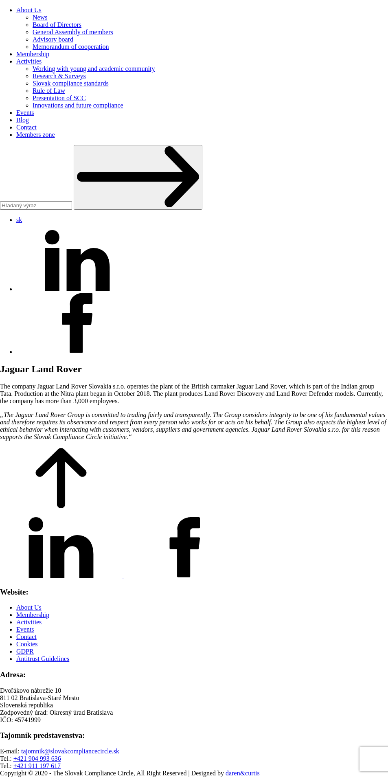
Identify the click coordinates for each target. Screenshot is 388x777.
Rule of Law (49, 90)
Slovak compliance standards (71, 83)
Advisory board (53, 39)
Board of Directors (57, 24)
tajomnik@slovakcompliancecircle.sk (70, 751)
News (40, 17)
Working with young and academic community (94, 68)
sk (19, 219)
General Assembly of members (73, 32)
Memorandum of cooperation (71, 46)
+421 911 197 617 (37, 765)
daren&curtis (243, 773)
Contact (26, 127)
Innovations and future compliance (78, 105)
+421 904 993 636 (37, 758)
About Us (29, 10)
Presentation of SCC (59, 97)
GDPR (25, 651)
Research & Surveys (59, 75)
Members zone (35, 134)
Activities (29, 61)
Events (25, 112)
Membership (32, 53)
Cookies (26, 644)
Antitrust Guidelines (42, 658)
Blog (22, 119)
